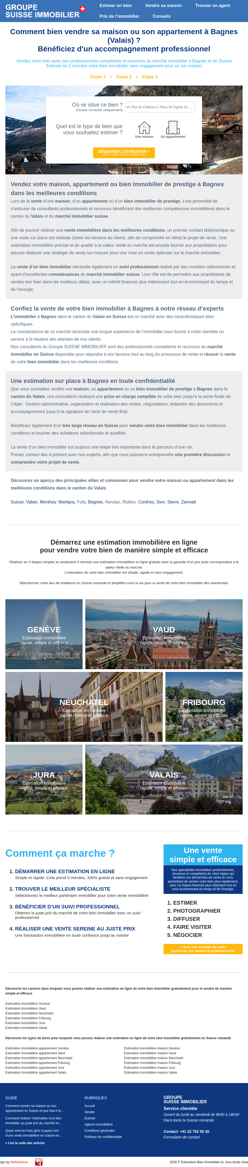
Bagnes (95, 502)
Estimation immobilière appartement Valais (35, 1072)
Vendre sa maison (163, 5)
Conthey (146, 502)
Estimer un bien (116, 5)
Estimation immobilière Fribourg (28, 1018)
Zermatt (188, 502)
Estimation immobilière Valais (26, 1028)
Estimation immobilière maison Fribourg (152, 1063)
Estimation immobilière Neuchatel (29, 1013)
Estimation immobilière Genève (27, 1004)
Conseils (162, 16)
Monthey (48, 502)
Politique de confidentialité (103, 1137)
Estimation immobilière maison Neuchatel (153, 1058)
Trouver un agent (212, 5)
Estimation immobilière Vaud (25, 1008)
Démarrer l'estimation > (124, 152)
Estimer (89, 1118)
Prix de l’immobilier (119, 16)
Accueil (89, 1106)
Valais (31, 502)
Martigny (66, 502)
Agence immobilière (98, 1124)
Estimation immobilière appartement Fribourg (37, 1063)
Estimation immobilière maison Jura (149, 1068)
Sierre (173, 502)
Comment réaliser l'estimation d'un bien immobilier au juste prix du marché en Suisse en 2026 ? (33, 1123)
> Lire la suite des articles (25, 1143)
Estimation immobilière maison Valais (150, 1072)
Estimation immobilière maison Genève (152, 1048)
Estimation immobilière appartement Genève (37, 1048)
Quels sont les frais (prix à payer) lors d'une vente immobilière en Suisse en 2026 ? (32, 1135)
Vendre (89, 1112)
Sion (160, 502)
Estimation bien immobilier (45, 11)
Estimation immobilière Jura (25, 1023)
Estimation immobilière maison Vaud (150, 1053)
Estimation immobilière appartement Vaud (35, 1053)
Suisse (17, 502)
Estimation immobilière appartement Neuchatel (38, 1058)
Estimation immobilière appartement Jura (34, 1068)
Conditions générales (99, 1131)
